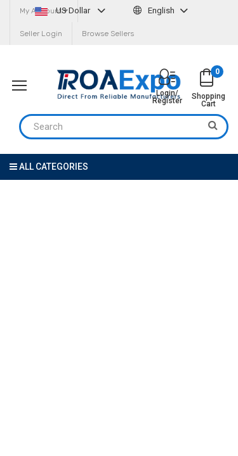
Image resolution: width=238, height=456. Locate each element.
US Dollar (72, 10)
